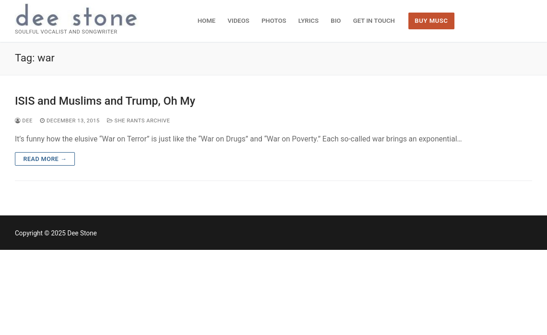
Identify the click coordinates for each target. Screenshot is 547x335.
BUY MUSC (431, 20)
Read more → (45, 158)
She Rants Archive (138, 120)
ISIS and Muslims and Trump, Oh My (105, 100)
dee (24, 120)
